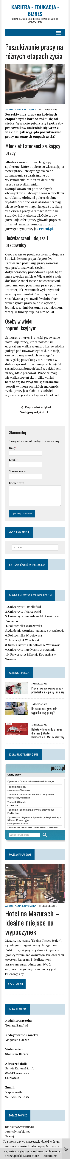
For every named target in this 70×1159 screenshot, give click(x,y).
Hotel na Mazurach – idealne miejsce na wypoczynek (32, 922)
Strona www (17, 471)
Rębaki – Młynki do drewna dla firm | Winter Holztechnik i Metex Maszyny (47, 733)
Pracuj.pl (46, 229)
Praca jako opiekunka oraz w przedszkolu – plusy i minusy (47, 690)
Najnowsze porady (19, 673)
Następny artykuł (34, 412)
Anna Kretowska (25, 109)
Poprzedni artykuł (36, 407)
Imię (12, 448)
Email (12, 460)
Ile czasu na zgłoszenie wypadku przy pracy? (44, 710)
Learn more (31, 1156)
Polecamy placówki (20, 854)
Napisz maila (13, 1092)
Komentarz (16, 483)
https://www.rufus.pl (19, 1127)
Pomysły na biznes (17, 1132)
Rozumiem (50, 1156)
